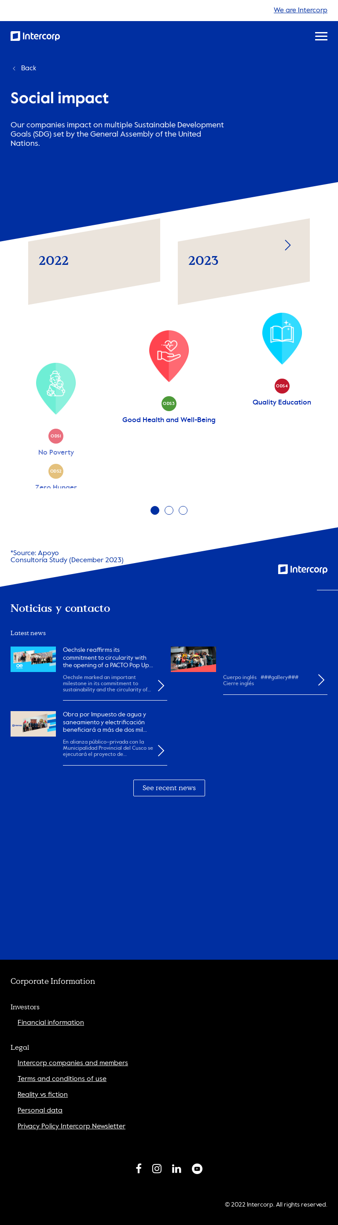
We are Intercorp (300, 10)
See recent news (169, 788)
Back (23, 68)
